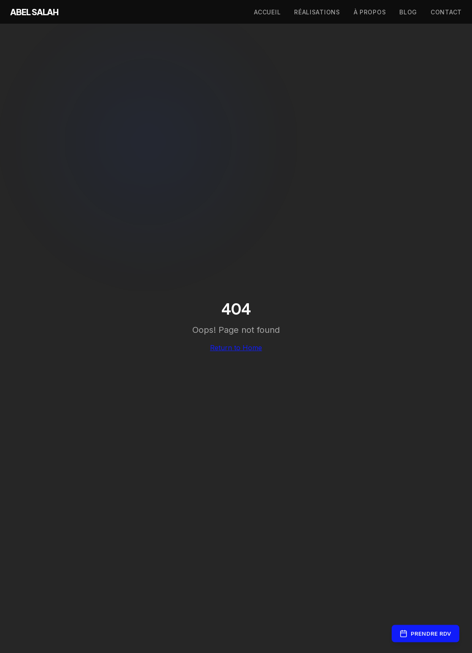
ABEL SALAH (34, 12)
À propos (370, 12)
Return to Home (236, 347)
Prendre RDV (425, 633)
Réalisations (317, 12)
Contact (446, 12)
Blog (408, 12)
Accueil (267, 12)
